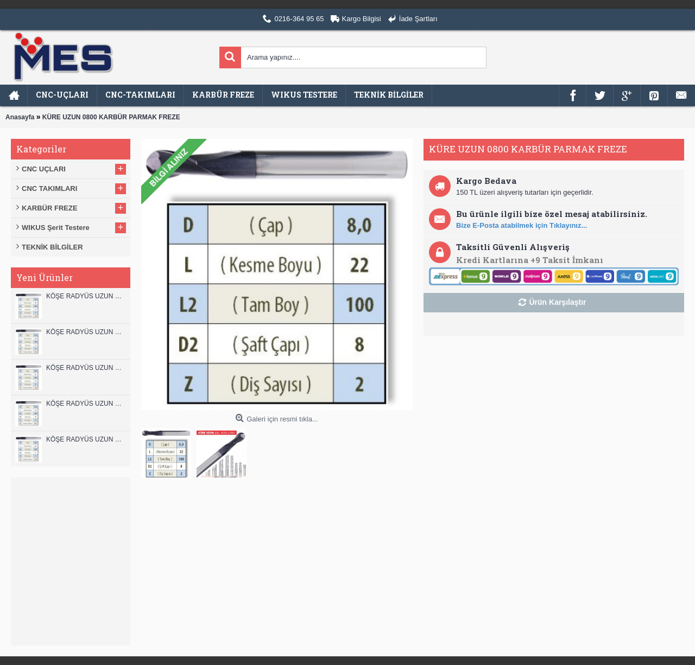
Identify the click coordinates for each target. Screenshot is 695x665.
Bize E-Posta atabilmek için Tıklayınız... (521, 225)
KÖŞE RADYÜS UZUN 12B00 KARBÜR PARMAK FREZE (85, 296)
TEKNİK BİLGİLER (52, 247)
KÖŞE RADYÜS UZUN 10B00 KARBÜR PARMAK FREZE (85, 368)
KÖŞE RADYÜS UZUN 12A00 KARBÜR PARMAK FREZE (85, 332)
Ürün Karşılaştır (557, 302)
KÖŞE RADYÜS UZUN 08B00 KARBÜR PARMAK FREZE (85, 439)
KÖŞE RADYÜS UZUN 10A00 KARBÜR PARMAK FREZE (85, 403)
